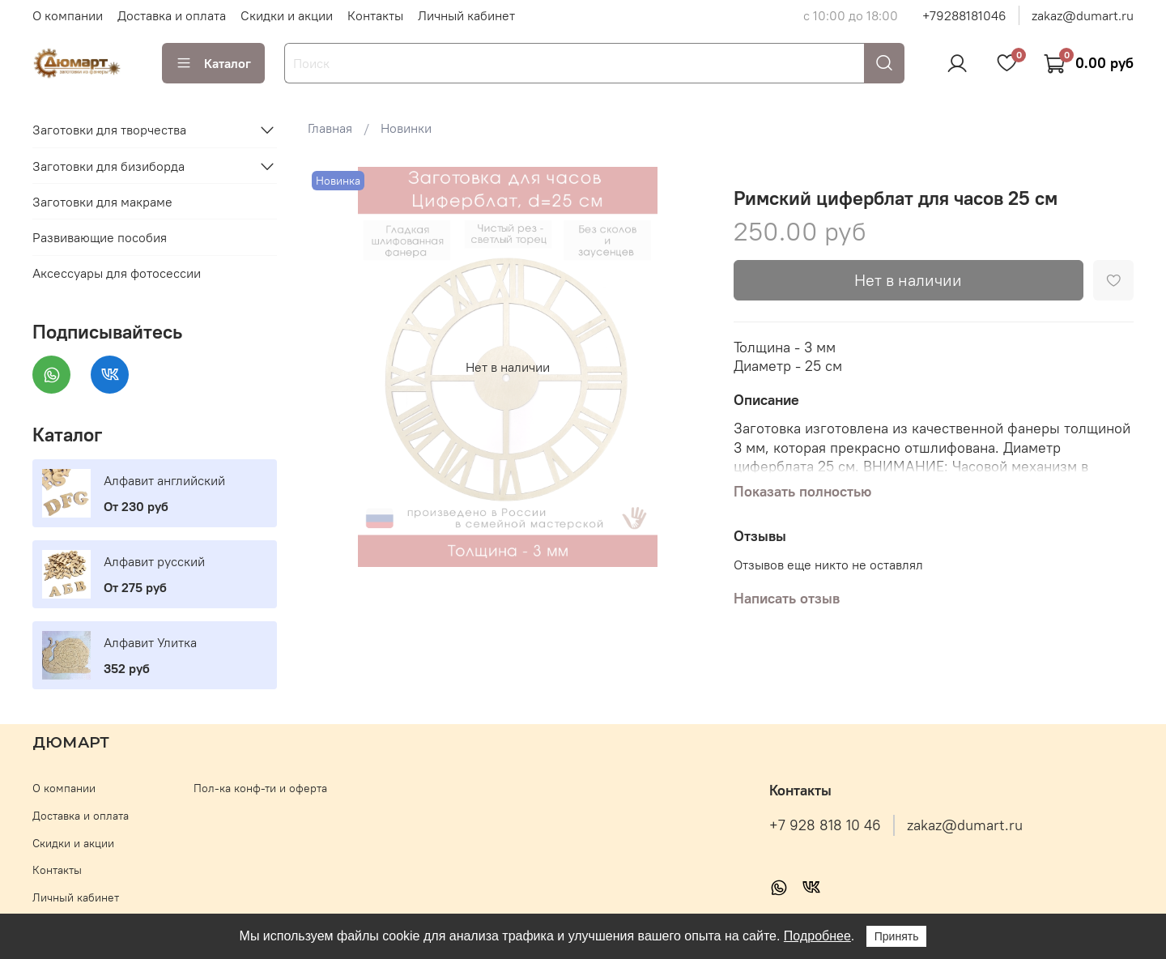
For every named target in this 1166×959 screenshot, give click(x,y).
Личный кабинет (466, 15)
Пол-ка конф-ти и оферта (260, 788)
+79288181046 (964, 15)
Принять (896, 936)
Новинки (406, 128)
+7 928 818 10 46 (825, 825)
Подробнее (817, 936)
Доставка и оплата (171, 15)
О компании (67, 15)
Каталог (213, 63)
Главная (330, 128)
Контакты (375, 15)
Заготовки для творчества (109, 129)
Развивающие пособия (99, 237)
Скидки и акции (286, 15)
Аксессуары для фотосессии (116, 273)
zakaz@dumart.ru (1083, 15)
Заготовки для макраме (102, 202)
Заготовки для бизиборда (108, 166)
